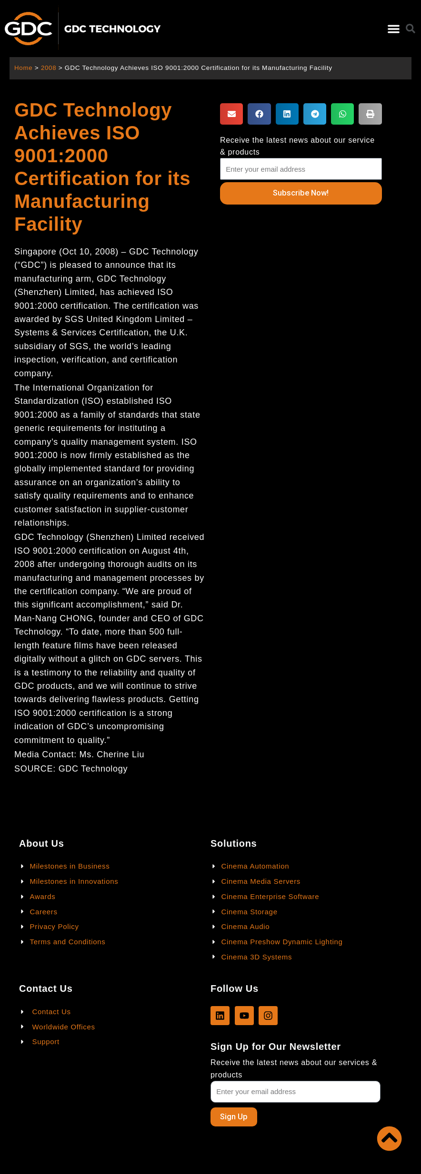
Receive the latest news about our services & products (293, 1068)
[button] (393, 29)
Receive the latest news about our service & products (297, 146)
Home (23, 67)
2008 (49, 67)
